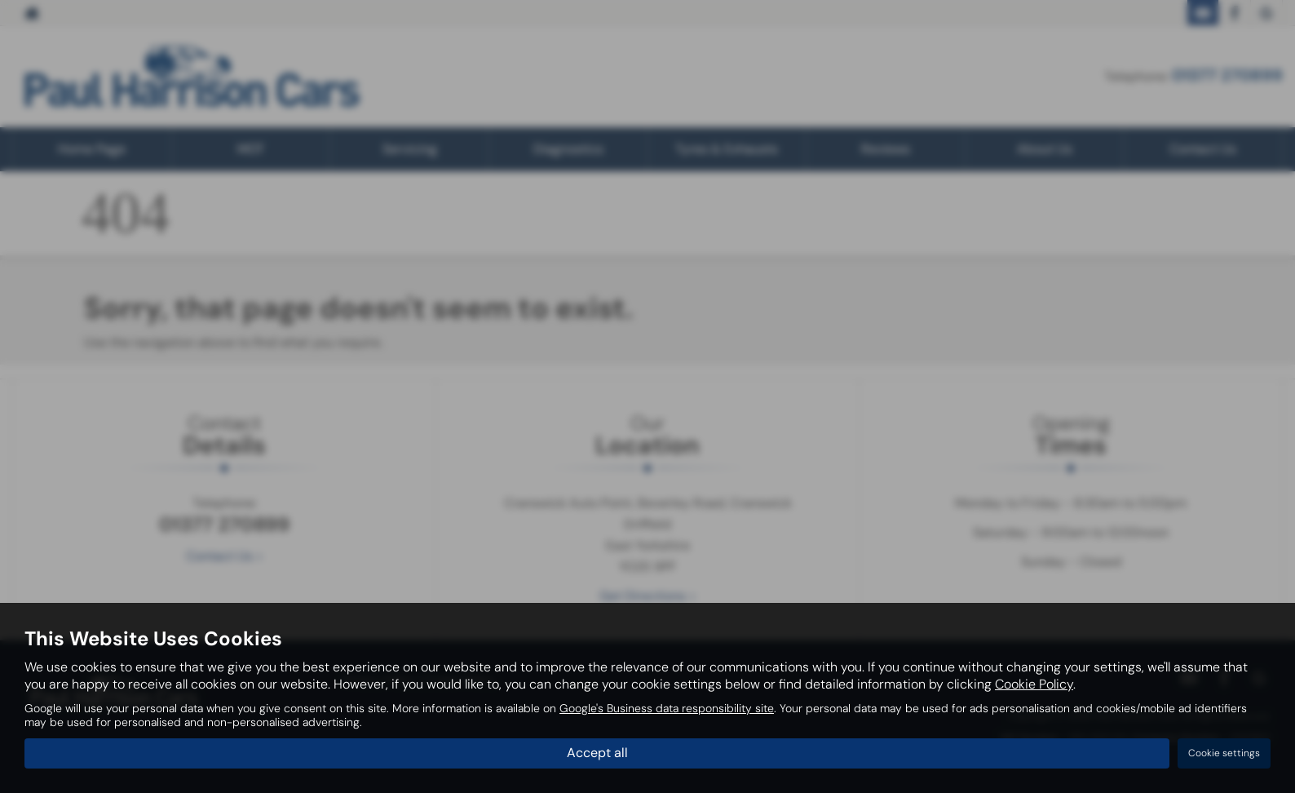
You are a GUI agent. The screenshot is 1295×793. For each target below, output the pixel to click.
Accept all (597, 752)
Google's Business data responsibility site (666, 708)
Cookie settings (1224, 753)
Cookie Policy (1034, 684)
